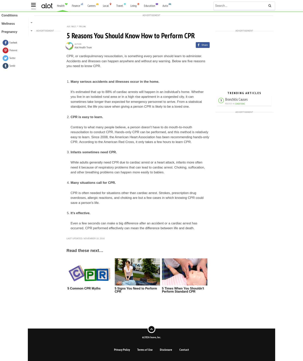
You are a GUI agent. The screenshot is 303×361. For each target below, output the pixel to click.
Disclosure (166, 350)
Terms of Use (145, 350)
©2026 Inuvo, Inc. (151, 337)
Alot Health (71, 25)
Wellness (82, 25)
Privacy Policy (122, 350)
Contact (184, 350)
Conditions (240, 104)
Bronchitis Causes (236, 99)
